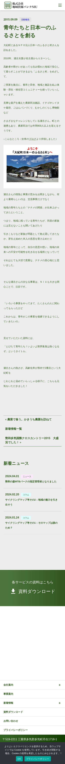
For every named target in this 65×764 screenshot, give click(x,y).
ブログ (32, 139)
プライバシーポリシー (15, 730)
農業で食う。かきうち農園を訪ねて (29, 419)
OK (19, 759)
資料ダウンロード (13, 712)
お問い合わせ (10, 721)
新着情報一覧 (13, 428)
